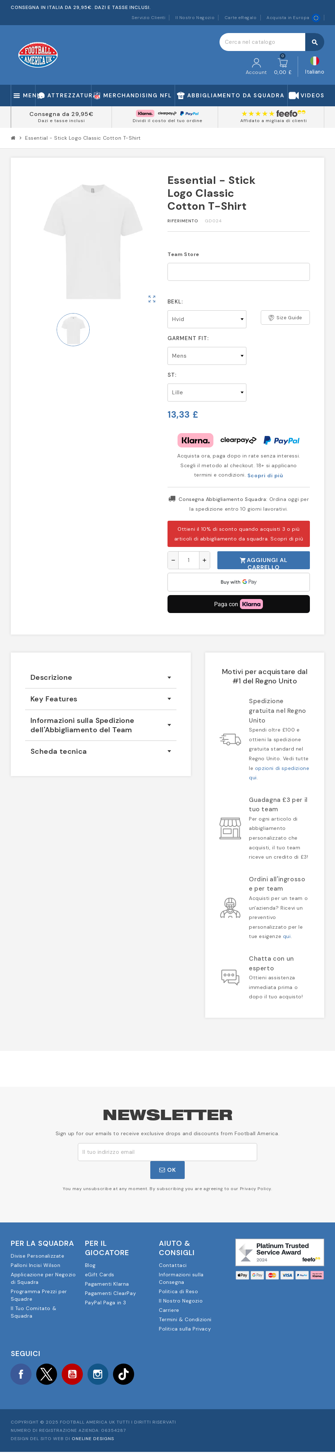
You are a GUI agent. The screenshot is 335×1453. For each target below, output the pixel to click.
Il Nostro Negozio (194, 17)
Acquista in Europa (293, 17)
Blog (90, 1265)
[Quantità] (188, 560)
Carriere (169, 1310)
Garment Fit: (188, 338)
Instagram (102, 1374)
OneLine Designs (93, 1440)
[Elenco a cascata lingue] (314, 66)
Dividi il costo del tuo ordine (167, 121)
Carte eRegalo (241, 17)
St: (172, 375)
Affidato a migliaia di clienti (273, 121)
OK (167, 1170)
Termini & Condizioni (185, 1319)
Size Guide (285, 318)
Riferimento (183, 221)
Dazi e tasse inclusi (61, 121)
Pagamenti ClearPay (110, 1293)
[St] (207, 392)
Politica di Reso (178, 1291)
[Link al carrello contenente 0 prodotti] (283, 66)
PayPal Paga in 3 (106, 1302)
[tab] (100, 677)
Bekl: (175, 301)
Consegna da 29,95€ (61, 114)
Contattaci (173, 1265)
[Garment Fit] (207, 356)
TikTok (128, 1374)
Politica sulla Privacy (185, 1329)
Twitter (48, 1374)
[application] (239, 582)
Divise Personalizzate (38, 1256)
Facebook (21, 1374)
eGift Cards (100, 1274)
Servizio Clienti (149, 17)
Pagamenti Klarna (107, 1284)
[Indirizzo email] (167, 1152)
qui (287, 936)
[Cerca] (272, 42)
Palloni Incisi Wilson (36, 1265)
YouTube (75, 1374)
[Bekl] (207, 319)
